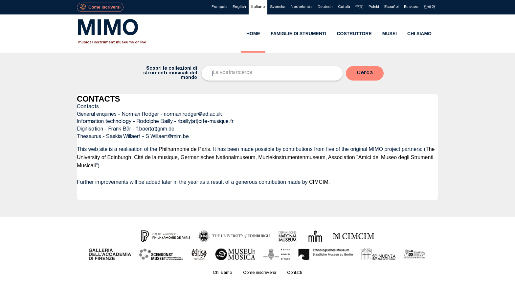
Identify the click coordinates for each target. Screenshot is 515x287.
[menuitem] (219, 7)
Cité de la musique (156, 157)
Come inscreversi (259, 273)
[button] (365, 73)
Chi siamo (222, 273)
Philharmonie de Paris (184, 149)
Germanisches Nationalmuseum (218, 157)
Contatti (294, 273)
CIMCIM (318, 182)
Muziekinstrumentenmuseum (291, 157)
